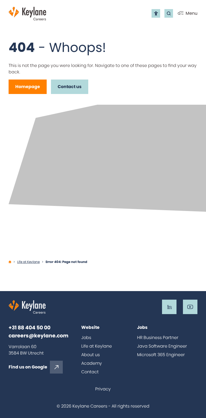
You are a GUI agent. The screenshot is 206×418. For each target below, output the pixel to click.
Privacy (103, 389)
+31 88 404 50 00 (29, 328)
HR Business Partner (157, 337)
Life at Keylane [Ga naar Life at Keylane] (28, 262)
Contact (90, 372)
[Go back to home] (27, 13)
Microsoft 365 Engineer (161, 355)
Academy (91, 363)
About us (90, 355)
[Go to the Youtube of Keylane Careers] (190, 307)
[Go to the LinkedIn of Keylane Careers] (169, 307)
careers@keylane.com (38, 336)
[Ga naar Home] (10, 262)
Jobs (86, 337)
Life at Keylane (96, 346)
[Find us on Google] (36, 367)
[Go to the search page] (168, 13)
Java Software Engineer (162, 346)
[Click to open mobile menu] (187, 13)
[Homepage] (28, 87)
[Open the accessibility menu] (156, 13)
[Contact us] (69, 87)
